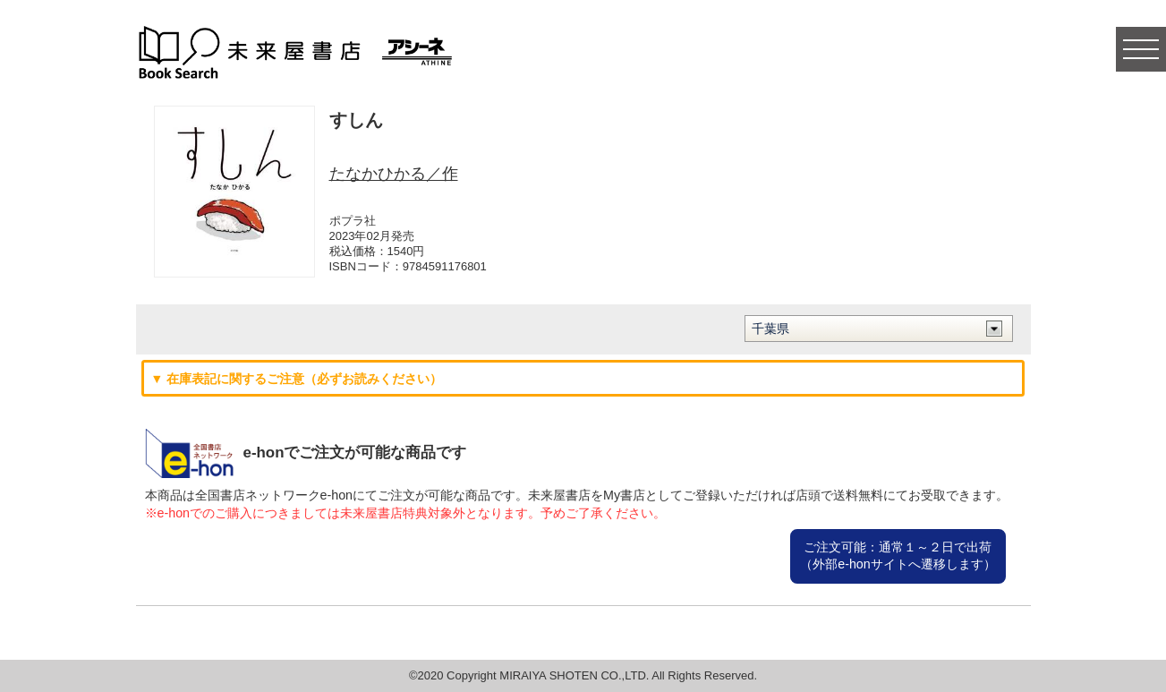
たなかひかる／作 (393, 174)
